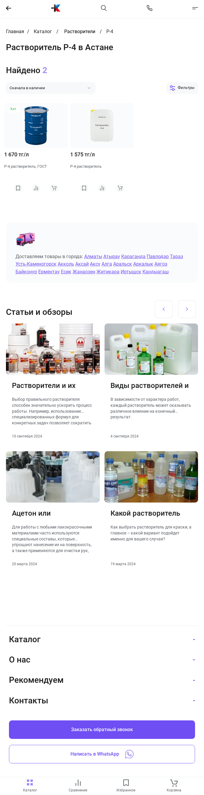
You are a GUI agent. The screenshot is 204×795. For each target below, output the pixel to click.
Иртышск (131, 272)
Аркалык (143, 264)
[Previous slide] (164, 309)
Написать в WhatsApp (102, 754)
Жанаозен (84, 272)
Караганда (133, 256)
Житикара (107, 272)
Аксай (82, 264)
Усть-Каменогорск (36, 264)
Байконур (26, 272)
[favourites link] (126, 783)
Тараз (176, 256)
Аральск (122, 264)
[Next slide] (187, 309)
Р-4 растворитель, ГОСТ (25, 166)
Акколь (66, 264)
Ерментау (49, 272)
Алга (107, 264)
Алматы (93, 256)
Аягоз (160, 264)
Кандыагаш (155, 272)
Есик (66, 272)
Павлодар (158, 256)
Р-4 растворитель (86, 166)
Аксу (95, 264)
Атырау (111, 256)
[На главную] (56, 8)
